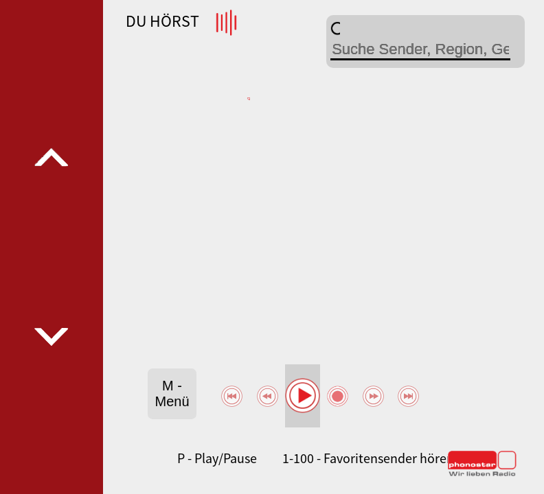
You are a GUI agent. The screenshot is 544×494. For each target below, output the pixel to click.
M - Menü (172, 393)
